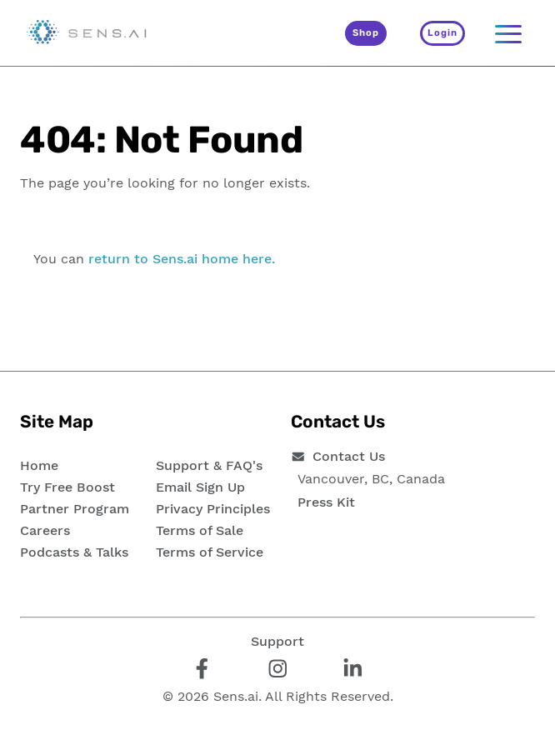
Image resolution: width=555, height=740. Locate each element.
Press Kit (326, 502)
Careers (45, 530)
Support (277, 641)
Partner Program (74, 509)
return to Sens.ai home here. (181, 259)
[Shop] (365, 33)
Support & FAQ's (209, 465)
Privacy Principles (213, 509)
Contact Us (348, 456)
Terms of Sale (199, 530)
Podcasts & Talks (74, 552)
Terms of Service (209, 552)
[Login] (442, 33)
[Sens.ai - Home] (86, 33)
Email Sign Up (200, 487)
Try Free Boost (67, 487)
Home (39, 465)
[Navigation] (508, 34)
